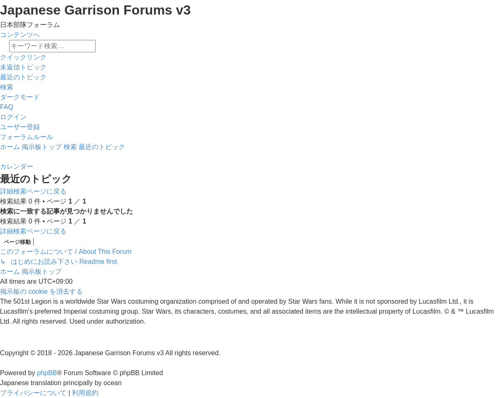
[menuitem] (23, 67)
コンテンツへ (20, 34)
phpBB (47, 372)
